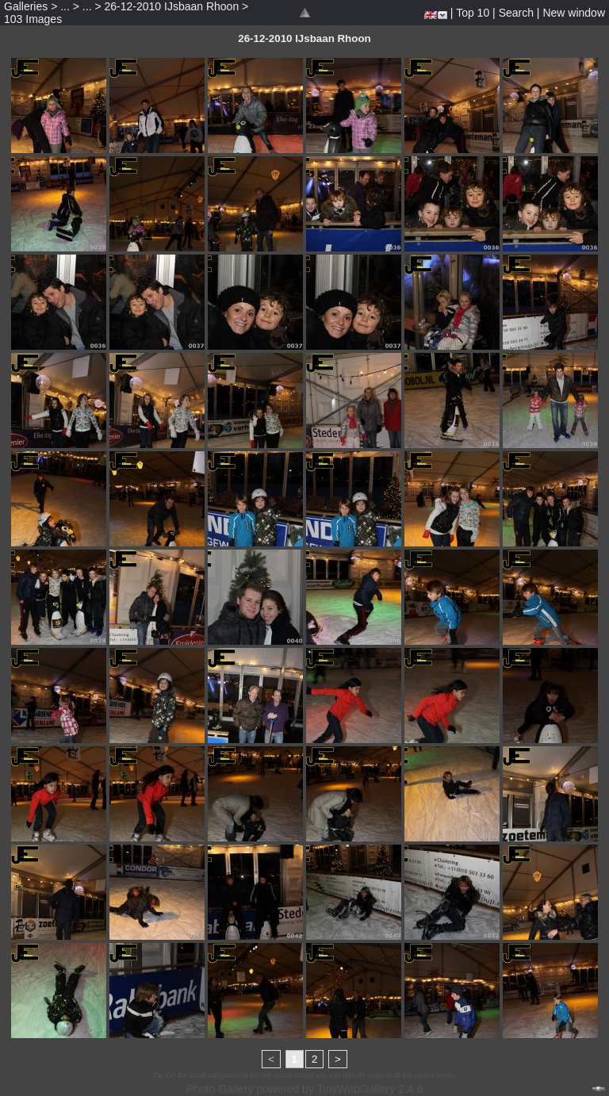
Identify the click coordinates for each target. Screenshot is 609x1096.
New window (573, 12)
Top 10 (472, 12)
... (65, 6)
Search (516, 12)
